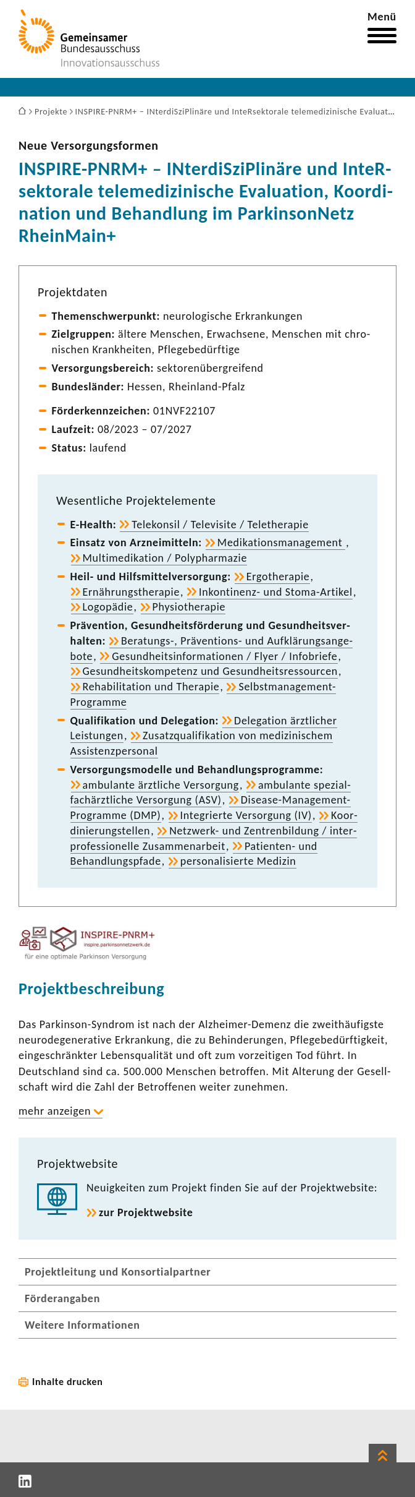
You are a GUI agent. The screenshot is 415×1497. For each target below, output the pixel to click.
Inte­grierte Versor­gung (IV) (246, 815)
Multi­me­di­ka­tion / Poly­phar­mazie (165, 558)
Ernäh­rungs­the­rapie (131, 592)
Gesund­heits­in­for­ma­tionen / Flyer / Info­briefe (224, 656)
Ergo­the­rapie (278, 576)
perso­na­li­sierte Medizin (238, 861)
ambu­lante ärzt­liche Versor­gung (161, 785)
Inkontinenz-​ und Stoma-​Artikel (276, 592)
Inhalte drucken (67, 1382)
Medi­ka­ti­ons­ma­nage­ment (281, 542)
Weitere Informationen (82, 1325)
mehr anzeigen (55, 1111)
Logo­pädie (108, 607)
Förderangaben (62, 1298)
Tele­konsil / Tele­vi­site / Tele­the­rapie (220, 524)
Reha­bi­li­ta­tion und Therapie (151, 686)
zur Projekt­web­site (146, 1212)
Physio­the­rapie (189, 607)
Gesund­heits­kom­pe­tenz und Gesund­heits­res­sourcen (210, 671)
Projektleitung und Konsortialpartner (118, 1272)
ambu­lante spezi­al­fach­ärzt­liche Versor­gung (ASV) (210, 792)
